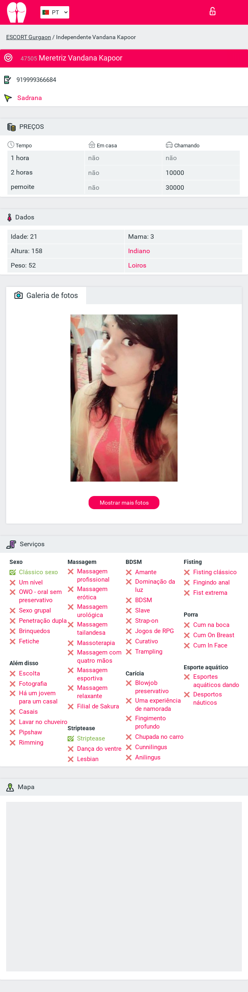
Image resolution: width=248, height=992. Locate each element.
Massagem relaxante (92, 692)
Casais (28, 711)
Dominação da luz (155, 586)
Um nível (31, 582)
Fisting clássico (215, 572)
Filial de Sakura (98, 706)
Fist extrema (210, 592)
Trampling (148, 651)
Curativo (146, 641)
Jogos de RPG (154, 631)
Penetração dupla (43, 620)
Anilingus (148, 757)
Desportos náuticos (207, 698)
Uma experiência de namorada (158, 705)
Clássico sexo (38, 572)
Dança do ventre (99, 748)
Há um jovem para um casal (38, 697)
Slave (142, 610)
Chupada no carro (159, 737)
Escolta (29, 673)
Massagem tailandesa (92, 628)
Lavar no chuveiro (43, 722)
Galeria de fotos (46, 295)
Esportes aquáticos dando (216, 681)
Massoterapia (96, 643)
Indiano (139, 251)
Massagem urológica (92, 611)
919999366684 (36, 80)
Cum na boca (211, 625)
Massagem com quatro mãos (99, 656)
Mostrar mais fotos (124, 502)
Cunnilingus (151, 747)
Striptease (91, 738)
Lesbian (87, 759)
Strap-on (146, 620)
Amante (146, 572)
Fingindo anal (211, 582)
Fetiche (29, 641)
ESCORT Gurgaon (28, 37)
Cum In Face (210, 645)
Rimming (31, 742)
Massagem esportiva (92, 674)
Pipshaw (30, 732)
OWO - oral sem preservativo (40, 596)
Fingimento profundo (150, 722)
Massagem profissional (93, 575)
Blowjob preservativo (152, 687)
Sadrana (23, 98)
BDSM (143, 600)
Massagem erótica (92, 593)
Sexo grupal (35, 610)
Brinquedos (34, 631)
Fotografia (33, 683)
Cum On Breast (213, 635)
